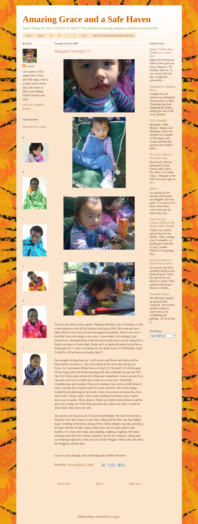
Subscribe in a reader (35, 126)
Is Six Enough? (158, 120)
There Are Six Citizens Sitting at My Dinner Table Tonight (162, 223)
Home (28, 35)
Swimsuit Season (159, 294)
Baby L (154, 188)
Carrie (30, 66)
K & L (83, 35)
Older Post (135, 483)
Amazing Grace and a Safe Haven (87, 19)
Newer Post (63, 483)
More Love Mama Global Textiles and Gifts (113, 35)
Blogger (115, 516)
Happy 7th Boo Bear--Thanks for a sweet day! (162, 52)
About (41, 35)
